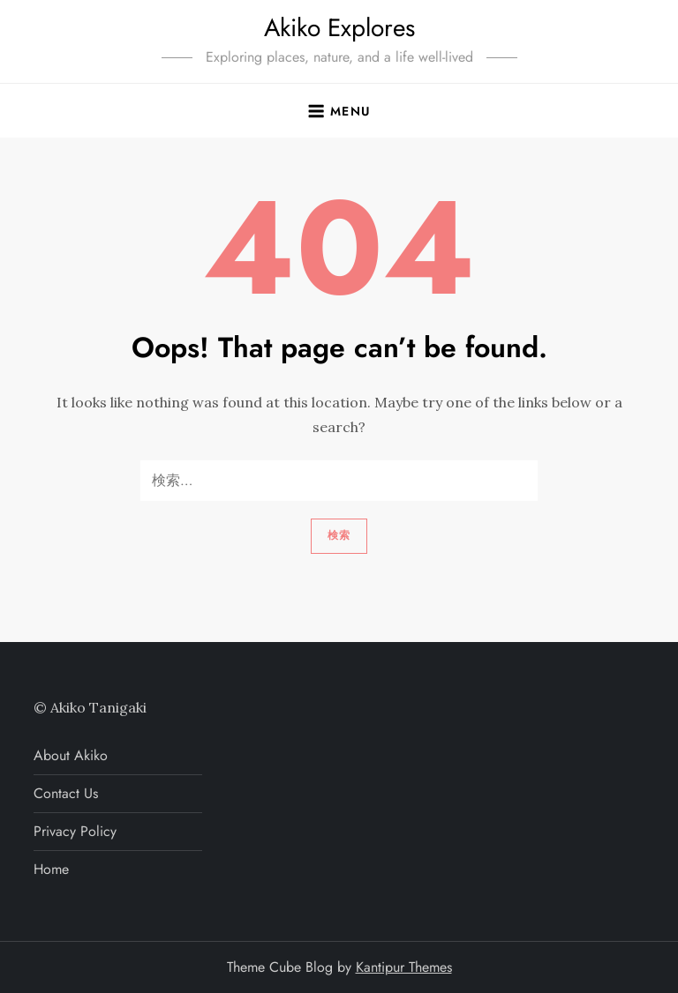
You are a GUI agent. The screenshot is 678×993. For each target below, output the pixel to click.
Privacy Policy (75, 831)
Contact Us (66, 793)
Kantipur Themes (404, 967)
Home (51, 869)
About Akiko (71, 755)
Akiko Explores (339, 28)
